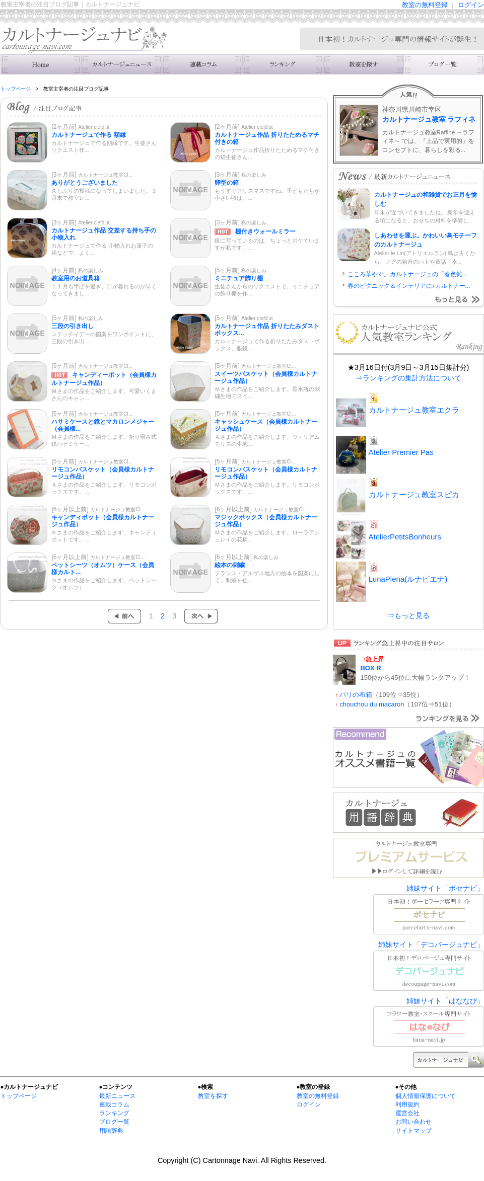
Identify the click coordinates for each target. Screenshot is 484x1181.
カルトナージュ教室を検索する (363, 64)
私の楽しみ (253, 175)
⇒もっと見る (408, 615)
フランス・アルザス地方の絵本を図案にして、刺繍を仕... (267, 576)
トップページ (16, 89)
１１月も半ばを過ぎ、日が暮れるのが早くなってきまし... (104, 289)
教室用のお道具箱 (75, 278)
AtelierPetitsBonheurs (405, 536)
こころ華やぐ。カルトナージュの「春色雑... (407, 274)
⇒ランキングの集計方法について (408, 378)
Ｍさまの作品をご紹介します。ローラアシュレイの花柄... (267, 535)
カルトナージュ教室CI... (105, 175)
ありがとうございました (84, 182)
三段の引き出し (72, 326)
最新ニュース (117, 1096)
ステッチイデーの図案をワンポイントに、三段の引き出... (104, 337)
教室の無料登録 (425, 5)
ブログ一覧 (114, 1122)
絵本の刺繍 (230, 565)
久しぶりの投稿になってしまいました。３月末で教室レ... (104, 194)
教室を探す (213, 1096)
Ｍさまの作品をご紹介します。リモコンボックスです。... (267, 488)
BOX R (371, 668)
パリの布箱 (355, 694)
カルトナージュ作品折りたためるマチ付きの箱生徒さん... (267, 153)
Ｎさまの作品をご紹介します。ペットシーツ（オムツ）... (104, 583)
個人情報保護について (425, 1096)
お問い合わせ (413, 1122)
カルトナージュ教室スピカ (414, 494)
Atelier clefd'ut (94, 127)
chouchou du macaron (371, 704)
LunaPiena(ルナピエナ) (408, 579)
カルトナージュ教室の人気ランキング (282, 64)
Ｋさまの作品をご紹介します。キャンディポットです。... (104, 535)
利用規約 (407, 1104)
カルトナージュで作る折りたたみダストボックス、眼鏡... (267, 344)
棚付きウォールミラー (265, 231)
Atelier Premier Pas (401, 452)
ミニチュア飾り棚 (239, 278)
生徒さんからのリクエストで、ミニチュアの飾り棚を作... (267, 289)
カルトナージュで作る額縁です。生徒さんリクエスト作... (104, 146)
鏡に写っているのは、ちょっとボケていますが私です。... (267, 244)
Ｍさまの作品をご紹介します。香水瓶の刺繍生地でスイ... (267, 392)
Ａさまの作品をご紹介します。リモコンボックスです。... (104, 488)
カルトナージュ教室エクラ (414, 410)
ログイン (471, 5)
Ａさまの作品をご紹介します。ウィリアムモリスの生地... (267, 440)
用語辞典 (111, 1131)
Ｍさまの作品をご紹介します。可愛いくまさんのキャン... (104, 394)
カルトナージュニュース (121, 64)
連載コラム (202, 64)
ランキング (114, 1113)
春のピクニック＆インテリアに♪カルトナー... (409, 285)
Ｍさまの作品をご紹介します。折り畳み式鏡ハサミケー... (104, 440)
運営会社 (407, 1113)
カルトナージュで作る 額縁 (88, 134)
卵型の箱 (227, 182)
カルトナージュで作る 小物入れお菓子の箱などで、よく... (102, 249)
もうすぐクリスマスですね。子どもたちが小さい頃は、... (267, 194)
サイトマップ (413, 1131)
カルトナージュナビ (41, 64)
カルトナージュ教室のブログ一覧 (443, 64)
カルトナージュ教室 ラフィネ (429, 119)
